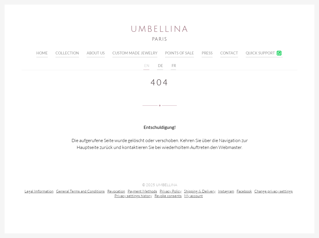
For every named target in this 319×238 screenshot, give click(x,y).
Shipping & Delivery (199, 191)
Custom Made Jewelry (134, 53)
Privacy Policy (170, 191)
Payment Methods (142, 191)
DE (160, 66)
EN (146, 66)
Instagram (226, 191)
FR (173, 66)
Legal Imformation (39, 191)
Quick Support (260, 53)
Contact (229, 53)
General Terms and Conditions (80, 191)
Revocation (116, 191)
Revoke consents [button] (168, 196)
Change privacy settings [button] (273, 191)
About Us (96, 53)
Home (42, 53)
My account (193, 196)
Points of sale (179, 53)
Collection (67, 53)
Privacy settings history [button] (133, 196)
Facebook (244, 191)
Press (207, 53)
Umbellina (159, 29)
